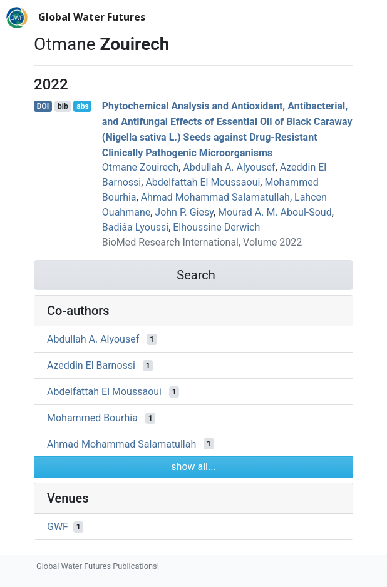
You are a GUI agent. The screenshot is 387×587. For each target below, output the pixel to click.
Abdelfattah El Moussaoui (202, 182)
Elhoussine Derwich (216, 227)
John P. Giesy (184, 212)
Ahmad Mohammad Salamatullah (215, 197)
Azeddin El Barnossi (91, 365)
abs (82, 106)
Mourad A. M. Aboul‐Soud (275, 212)
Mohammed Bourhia (92, 418)
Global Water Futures (91, 17)
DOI (43, 106)
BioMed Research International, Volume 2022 (202, 242)
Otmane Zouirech (140, 167)
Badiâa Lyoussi (135, 227)
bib (63, 106)
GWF (57, 527)
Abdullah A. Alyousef (229, 167)
